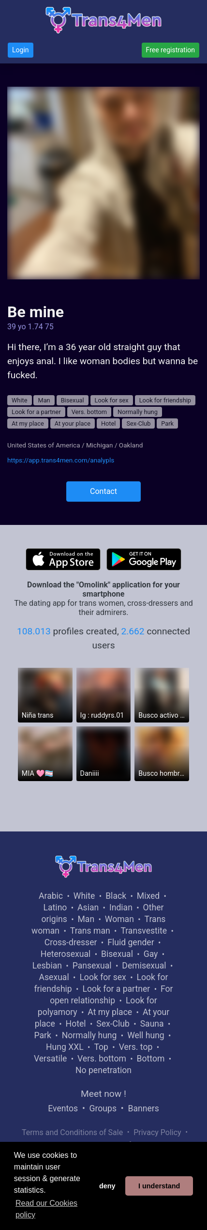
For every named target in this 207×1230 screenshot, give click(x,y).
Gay (151, 954)
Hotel (108, 423)
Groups (103, 1108)
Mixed (148, 896)
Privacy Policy (157, 1132)
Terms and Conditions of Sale (72, 1132)
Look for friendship (165, 400)
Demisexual (144, 965)
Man (44, 400)
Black (115, 896)
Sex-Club (138, 423)
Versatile (50, 1058)
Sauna (152, 1024)
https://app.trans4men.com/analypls (60, 460)
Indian (121, 907)
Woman (119, 919)
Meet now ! (103, 1093)
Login (20, 50)
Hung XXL (65, 1047)
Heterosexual (65, 954)
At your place (72, 423)
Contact (103, 491)
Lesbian (47, 965)
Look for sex (112, 400)
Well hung (145, 1035)
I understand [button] (159, 1186)
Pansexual (92, 965)
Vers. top (136, 1047)
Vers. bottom (89, 411)
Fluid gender (130, 942)
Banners (143, 1108)
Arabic (51, 896)
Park (167, 423)
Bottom (151, 1058)
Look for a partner (36, 411)
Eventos (63, 1108)
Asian (88, 907)
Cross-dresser (70, 942)
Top (101, 1047)
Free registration (170, 50)
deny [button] (107, 1186)
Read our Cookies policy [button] (46, 1209)
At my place (28, 423)
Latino (55, 907)
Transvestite (143, 931)
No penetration (103, 1070)
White (20, 400)
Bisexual (72, 400)
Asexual (54, 977)
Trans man (90, 931)
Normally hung (138, 411)
